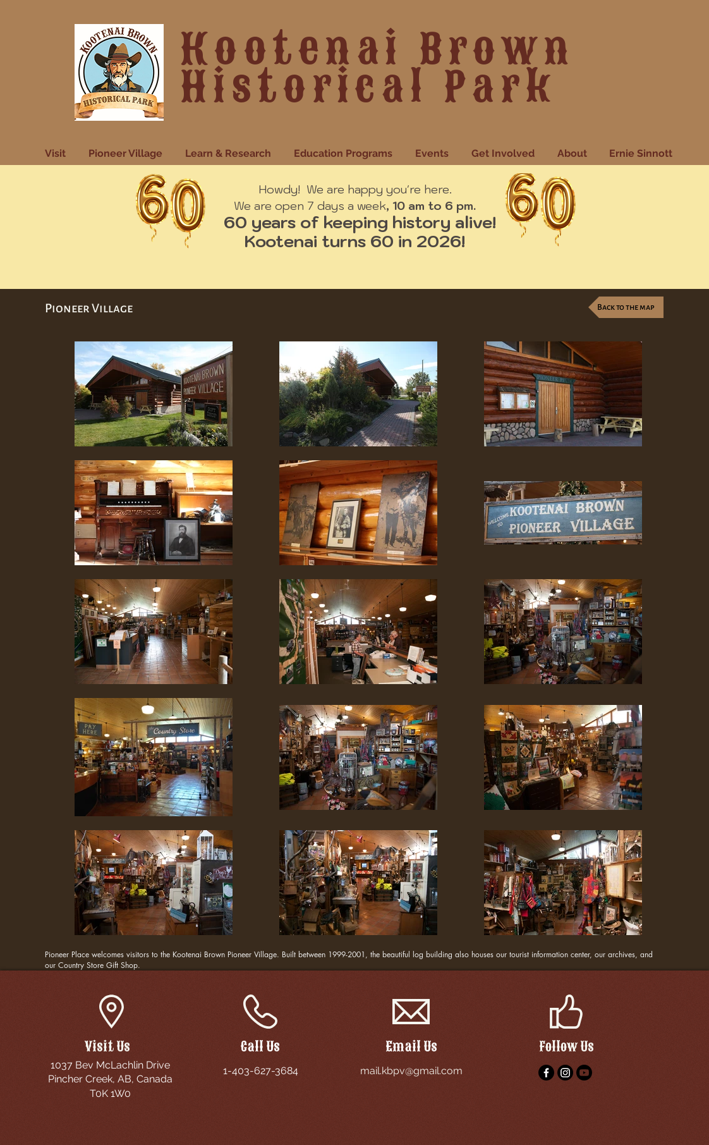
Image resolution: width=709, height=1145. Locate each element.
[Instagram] (565, 1073)
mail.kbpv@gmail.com (411, 1071)
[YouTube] (584, 1073)
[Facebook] (546, 1073)
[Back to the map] (626, 307)
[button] (57, 153)
